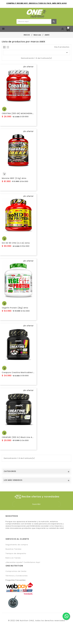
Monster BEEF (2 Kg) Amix (14, 178)
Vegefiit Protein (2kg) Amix (15, 308)
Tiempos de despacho (16, 553)
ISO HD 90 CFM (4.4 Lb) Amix (16, 243)
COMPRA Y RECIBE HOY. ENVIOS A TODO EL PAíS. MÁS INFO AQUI (36, 3)
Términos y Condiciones (17, 576)
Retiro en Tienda (13, 558)
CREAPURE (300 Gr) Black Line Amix (18, 437)
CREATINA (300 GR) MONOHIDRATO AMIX (21, 113)
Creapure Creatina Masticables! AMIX (20, 372)
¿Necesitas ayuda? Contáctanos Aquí (23, 562)
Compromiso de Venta (16, 571)
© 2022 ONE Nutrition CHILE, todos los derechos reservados (36, 620)
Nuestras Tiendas (13, 549)
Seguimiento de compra (17, 544)
